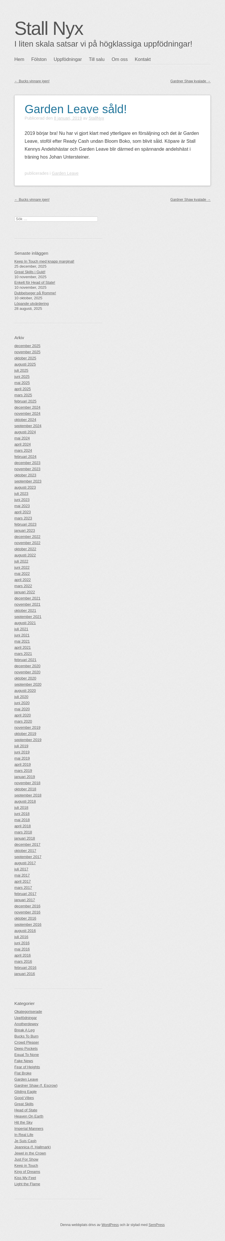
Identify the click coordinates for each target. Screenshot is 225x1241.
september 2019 (27, 740)
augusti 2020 (25, 690)
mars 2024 (23, 450)
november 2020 (27, 672)
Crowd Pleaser (26, 1042)
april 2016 (22, 955)
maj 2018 (22, 820)
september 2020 (27, 684)
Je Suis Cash (25, 1141)
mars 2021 (23, 653)
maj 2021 (22, 641)
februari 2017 (25, 894)
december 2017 (27, 844)
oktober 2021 (25, 610)
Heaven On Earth (28, 1116)
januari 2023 (24, 530)
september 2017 (27, 857)
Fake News (23, 1061)
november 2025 (27, 352)
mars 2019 (23, 770)
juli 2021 (21, 629)
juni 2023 (22, 500)
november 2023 (27, 469)
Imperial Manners (28, 1128)
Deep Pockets (26, 1048)
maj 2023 (22, 506)
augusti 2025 (25, 364)
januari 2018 (24, 838)
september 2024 (27, 426)
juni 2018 (22, 814)
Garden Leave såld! (76, 109)
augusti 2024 (25, 432)
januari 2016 (24, 974)
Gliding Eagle (25, 1091)
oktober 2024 (25, 419)
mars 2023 (23, 518)
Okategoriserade (28, 1011)
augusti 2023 (25, 487)
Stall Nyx (48, 28)
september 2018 (27, 795)
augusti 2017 (25, 863)
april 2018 (22, 826)
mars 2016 (23, 961)
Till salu (97, 59)
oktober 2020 (25, 678)
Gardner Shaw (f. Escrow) (35, 1085)
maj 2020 (22, 709)
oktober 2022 (25, 549)
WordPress (110, 1225)
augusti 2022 (25, 555)
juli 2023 (21, 493)
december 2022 (27, 536)
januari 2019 (24, 777)
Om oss (120, 59)
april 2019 (22, 764)
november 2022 (27, 543)
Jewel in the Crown (30, 1153)
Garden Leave (65, 173)
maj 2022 (22, 573)
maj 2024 (22, 438)
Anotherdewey (26, 1024)
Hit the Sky (23, 1122)
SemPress (157, 1225)
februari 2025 (25, 401)
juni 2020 (22, 703)
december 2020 (27, 666)
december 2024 (27, 407)
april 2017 (22, 881)
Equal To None (26, 1054)
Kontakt (143, 59)
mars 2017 (23, 887)
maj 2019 (22, 758)
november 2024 (27, 413)
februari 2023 (25, 524)
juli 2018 (21, 807)
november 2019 (27, 727)
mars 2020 (23, 721)
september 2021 (27, 616)
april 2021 (22, 647)
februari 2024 (25, 456)
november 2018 (27, 783)
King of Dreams (27, 1171)
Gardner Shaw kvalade (191, 81)
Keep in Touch (26, 1165)
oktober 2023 (25, 475)
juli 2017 (21, 869)
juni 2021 (22, 635)
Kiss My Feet (25, 1178)
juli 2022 (21, 561)
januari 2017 (24, 900)
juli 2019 (21, 746)
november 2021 (27, 604)
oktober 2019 (25, 733)
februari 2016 (25, 967)
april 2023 (22, 512)
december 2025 (27, 346)
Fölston (39, 59)
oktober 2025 (25, 358)
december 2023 (27, 463)
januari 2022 (24, 592)
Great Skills (23, 1104)
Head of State (25, 1110)
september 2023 (27, 481)
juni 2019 (22, 752)
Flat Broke (22, 1073)
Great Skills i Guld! (29, 272)
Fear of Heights (27, 1067)
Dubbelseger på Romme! (35, 293)
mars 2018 (23, 832)
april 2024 (22, 444)
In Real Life (23, 1135)
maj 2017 (22, 875)
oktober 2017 (25, 850)
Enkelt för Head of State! (34, 282)
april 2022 (22, 580)
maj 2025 (22, 383)
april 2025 (22, 389)
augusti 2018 (25, 801)
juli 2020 (21, 697)
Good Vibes (24, 1098)
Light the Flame (27, 1184)
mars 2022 (23, 586)
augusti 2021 (25, 623)
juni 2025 (22, 376)
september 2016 (27, 924)
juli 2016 (21, 937)
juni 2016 (22, 943)
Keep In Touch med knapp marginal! (44, 261)
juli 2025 (21, 370)
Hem (19, 59)
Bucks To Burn (26, 1036)
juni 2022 (22, 567)
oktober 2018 (25, 789)
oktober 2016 (25, 918)
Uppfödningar (68, 59)
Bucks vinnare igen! (32, 81)
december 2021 (27, 598)
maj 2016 (22, 949)
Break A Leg (24, 1030)
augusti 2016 (25, 930)
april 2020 (22, 715)
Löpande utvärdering (31, 303)
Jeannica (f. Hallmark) (32, 1147)
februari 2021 (25, 660)
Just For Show (26, 1159)
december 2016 (27, 906)
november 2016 (27, 912)
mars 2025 (23, 395)
